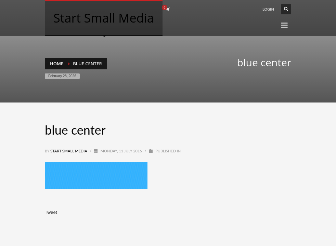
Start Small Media (69, 151)
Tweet (51, 212)
